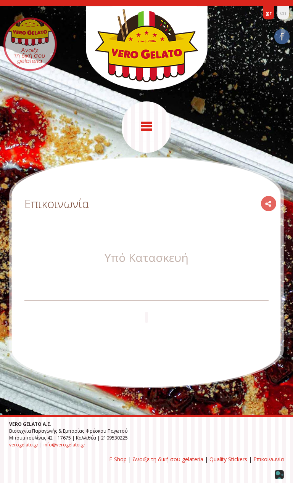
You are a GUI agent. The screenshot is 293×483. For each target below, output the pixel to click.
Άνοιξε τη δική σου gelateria (168, 459)
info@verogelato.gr (64, 444)
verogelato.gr (24, 444)
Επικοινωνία (268, 459)
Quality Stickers (228, 459)
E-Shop (118, 459)
